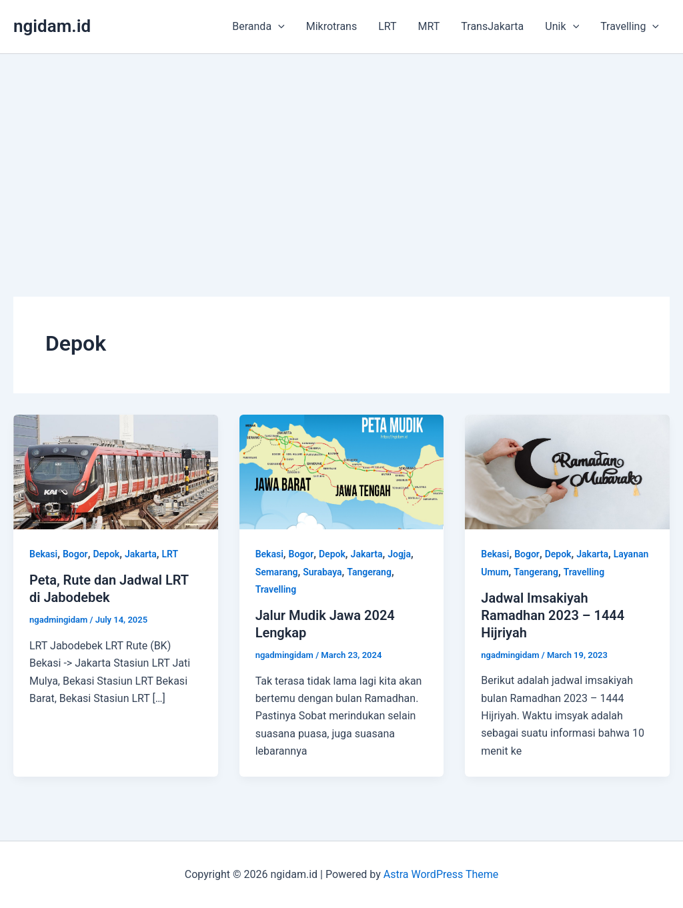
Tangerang (369, 572)
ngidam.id (52, 26)
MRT (429, 26)
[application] (278, 26)
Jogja (399, 554)
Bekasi (43, 554)
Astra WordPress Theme (441, 874)
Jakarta (141, 554)
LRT (387, 26)
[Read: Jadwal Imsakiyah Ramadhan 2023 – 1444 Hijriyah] (567, 471)
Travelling (629, 26)
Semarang (276, 572)
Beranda (258, 26)
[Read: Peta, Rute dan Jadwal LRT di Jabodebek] (115, 471)
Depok (106, 554)
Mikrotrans (332, 26)
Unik (562, 26)
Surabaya (322, 572)
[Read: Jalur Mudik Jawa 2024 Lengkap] (341, 471)
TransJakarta (492, 26)
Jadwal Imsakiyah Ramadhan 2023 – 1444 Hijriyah (552, 615)
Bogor (75, 554)
